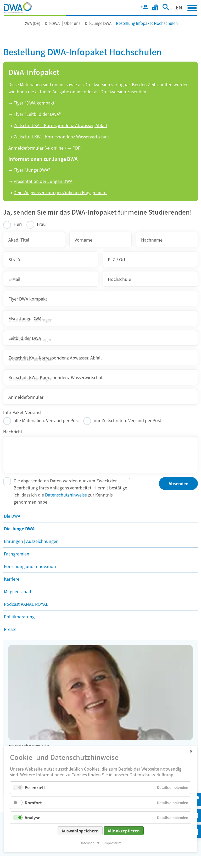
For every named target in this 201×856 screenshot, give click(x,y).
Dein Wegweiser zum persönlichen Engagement (60, 192)
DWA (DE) (32, 23)
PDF (76, 148)
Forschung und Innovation (30, 566)
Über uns (72, 23)
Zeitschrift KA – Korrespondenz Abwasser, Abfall (60, 125)
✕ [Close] (191, 751)
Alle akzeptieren (124, 830)
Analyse (32, 817)
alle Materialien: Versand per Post (46, 420)
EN (179, 7)
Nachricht (12, 431)
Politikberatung (19, 616)
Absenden (178, 483)
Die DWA (52, 23)
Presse (10, 629)
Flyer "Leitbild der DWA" (37, 114)
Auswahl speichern (80, 830)
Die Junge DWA (98, 23)
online (57, 148)
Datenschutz (89, 842)
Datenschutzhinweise (66, 495)
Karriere (11, 579)
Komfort (33, 802)
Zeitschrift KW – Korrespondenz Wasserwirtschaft (61, 136)
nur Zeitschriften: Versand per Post (127, 420)
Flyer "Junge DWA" (32, 170)
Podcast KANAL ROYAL (26, 604)
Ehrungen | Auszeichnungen (31, 541)
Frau (41, 224)
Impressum (112, 842)
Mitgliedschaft (17, 591)
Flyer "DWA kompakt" (35, 103)
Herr (18, 224)
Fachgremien (16, 553)
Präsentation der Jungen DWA (43, 181)
